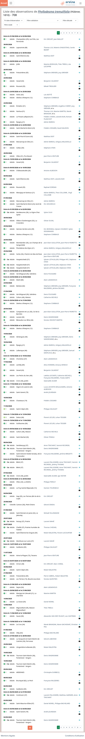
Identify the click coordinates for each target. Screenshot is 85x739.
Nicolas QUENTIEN (50, 579)
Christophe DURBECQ (51, 672)
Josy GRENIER (63, 72)
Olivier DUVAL (49, 221)
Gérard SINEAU (49, 505)
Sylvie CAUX (48, 212)
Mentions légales (8, 735)
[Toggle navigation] (11, 3)
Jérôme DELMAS (58, 288)
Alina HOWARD (49, 365)
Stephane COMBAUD (51, 98)
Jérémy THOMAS (58, 464)
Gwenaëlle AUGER (50, 381)
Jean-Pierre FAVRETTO (69, 243)
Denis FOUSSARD (50, 274)
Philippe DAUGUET (50, 409)
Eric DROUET (48, 39)
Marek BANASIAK (50, 624)
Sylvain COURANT (61, 229)
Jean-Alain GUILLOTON (52, 243)
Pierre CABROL (49, 576)
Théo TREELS (63, 64)
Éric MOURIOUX (49, 204)
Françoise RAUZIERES (51, 378)
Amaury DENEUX (61, 365)
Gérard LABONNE (50, 639)
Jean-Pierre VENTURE (51, 156)
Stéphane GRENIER (51, 72)
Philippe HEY (64, 259)
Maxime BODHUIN (50, 64)
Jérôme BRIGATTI (66, 454)
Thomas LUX (48, 47)
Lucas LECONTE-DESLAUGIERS (55, 387)
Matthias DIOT (49, 56)
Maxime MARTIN (60, 111)
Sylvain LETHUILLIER (51, 259)
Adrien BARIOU (49, 122)
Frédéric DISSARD (50, 128)
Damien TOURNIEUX (51, 488)
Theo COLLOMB (62, 193)
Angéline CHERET (64, 106)
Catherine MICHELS (51, 297)
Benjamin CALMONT (51, 81)
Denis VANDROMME (51, 317)
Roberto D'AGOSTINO (61, 47)
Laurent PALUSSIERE (51, 462)
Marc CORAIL (58, 564)
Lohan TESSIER (60, 417)
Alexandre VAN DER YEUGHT (54, 616)
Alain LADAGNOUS (50, 280)
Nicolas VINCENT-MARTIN (53, 320)
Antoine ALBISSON (50, 170)
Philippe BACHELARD (51, 633)
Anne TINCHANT (50, 445)
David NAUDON (63, 128)
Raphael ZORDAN (50, 187)
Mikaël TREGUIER (50, 86)
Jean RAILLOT (58, 39)
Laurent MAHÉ (49, 521)
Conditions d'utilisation (74, 735)
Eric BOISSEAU (49, 229)
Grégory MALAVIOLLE (63, 142)
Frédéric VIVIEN (49, 117)
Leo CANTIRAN (70, 616)
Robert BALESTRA (50, 533)
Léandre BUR (60, 117)
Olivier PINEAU (49, 437)
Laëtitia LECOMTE (50, 375)
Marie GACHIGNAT (63, 624)
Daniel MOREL (49, 602)
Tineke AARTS (65, 378)
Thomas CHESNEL (50, 527)
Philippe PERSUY (50, 482)
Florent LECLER (49, 417)
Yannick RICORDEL (63, 445)
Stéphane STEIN (49, 148)
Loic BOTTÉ (48, 95)
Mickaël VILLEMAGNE (51, 513)
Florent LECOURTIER (64, 533)
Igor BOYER (62, 476)
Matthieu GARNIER (66, 695)
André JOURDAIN (50, 392)
